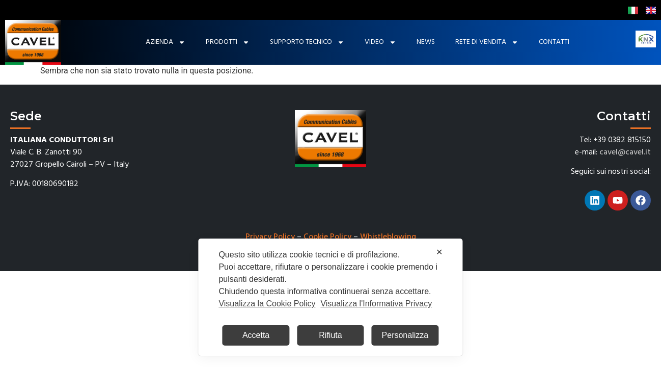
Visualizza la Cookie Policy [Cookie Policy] (266, 303)
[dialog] (330, 297)
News (426, 42)
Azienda (165, 42)
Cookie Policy (327, 237)
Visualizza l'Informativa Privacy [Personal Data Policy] (376, 303)
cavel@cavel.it (625, 152)
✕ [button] (439, 252)
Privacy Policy (270, 237)
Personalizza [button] (405, 335)
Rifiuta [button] (330, 335)
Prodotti (228, 42)
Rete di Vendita (486, 42)
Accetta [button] (255, 335)
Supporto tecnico (307, 42)
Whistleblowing (388, 237)
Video (380, 42)
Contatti (554, 42)
